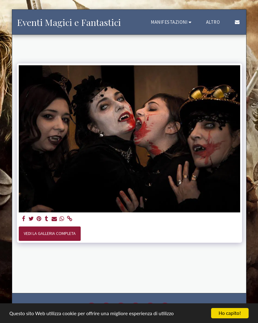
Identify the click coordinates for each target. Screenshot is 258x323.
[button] (172, 22)
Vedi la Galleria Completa (50, 233)
